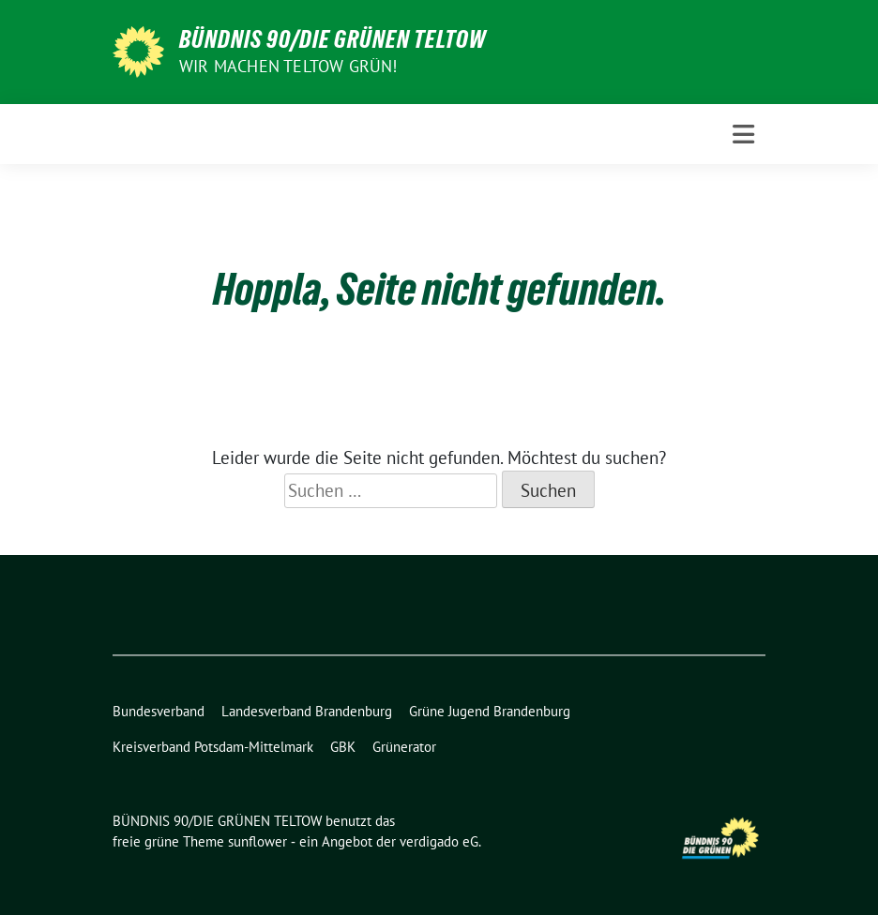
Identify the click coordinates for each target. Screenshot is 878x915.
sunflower (257, 841)
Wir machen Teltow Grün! (288, 66)
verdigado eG (439, 841)
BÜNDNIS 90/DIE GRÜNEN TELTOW (332, 39)
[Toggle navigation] (743, 134)
